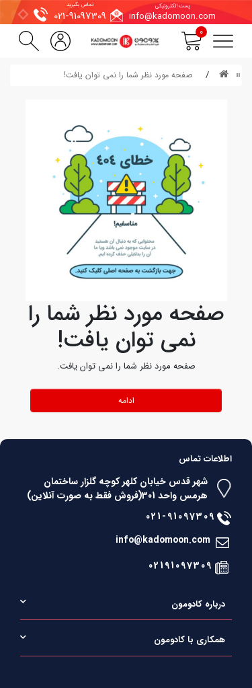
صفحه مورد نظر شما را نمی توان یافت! (128, 75)
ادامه (126, 400)
